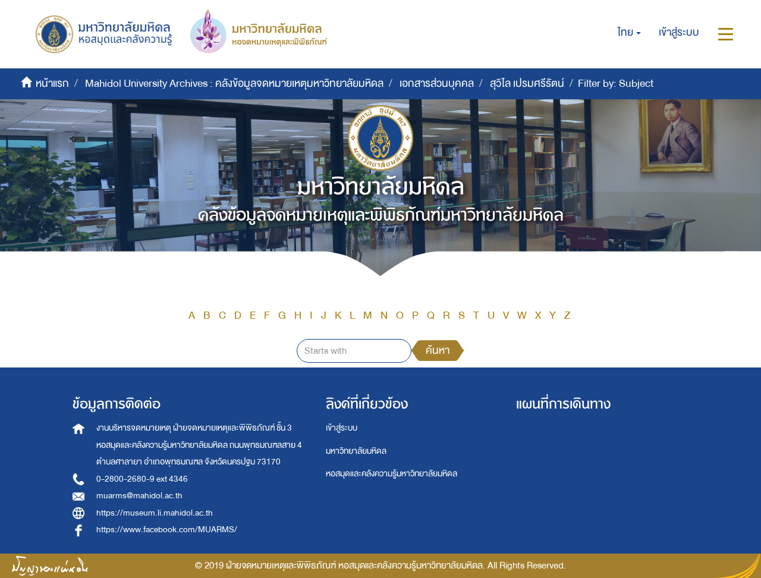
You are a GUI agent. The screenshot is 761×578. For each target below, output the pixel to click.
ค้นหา (437, 350)
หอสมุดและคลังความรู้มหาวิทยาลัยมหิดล (391, 473)
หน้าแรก (52, 83)
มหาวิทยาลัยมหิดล (356, 451)
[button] (629, 32)
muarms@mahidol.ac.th (139, 495)
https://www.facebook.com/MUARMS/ (166, 529)
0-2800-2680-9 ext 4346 (142, 479)
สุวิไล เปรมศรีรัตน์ (527, 83)
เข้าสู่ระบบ (341, 427)
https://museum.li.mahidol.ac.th (154, 512)
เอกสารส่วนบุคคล (437, 83)
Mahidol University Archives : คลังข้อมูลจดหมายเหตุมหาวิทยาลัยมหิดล (234, 83)
